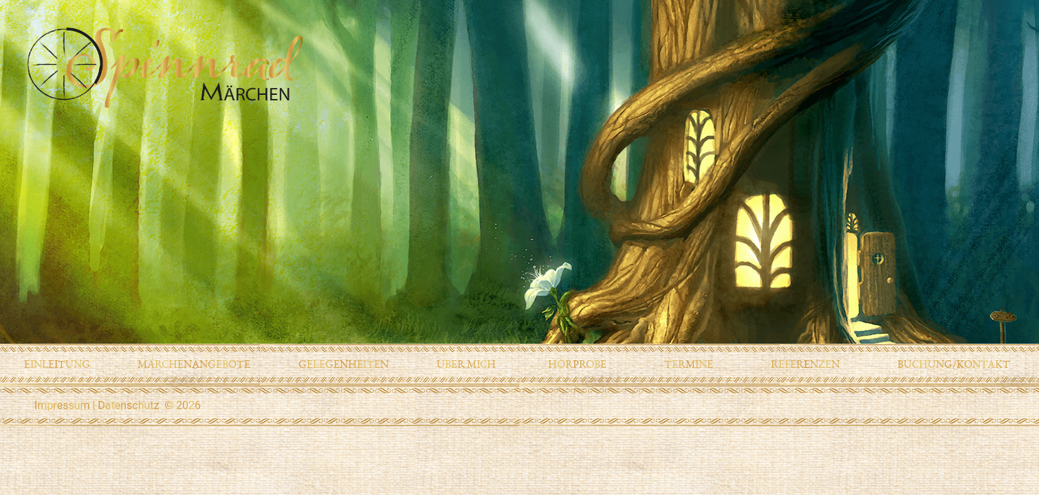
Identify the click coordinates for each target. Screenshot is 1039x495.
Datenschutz (128, 405)
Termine (688, 364)
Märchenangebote (194, 364)
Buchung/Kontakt (953, 364)
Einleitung (57, 364)
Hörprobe (577, 364)
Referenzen (805, 364)
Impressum (62, 405)
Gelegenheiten (343, 364)
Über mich (466, 364)
